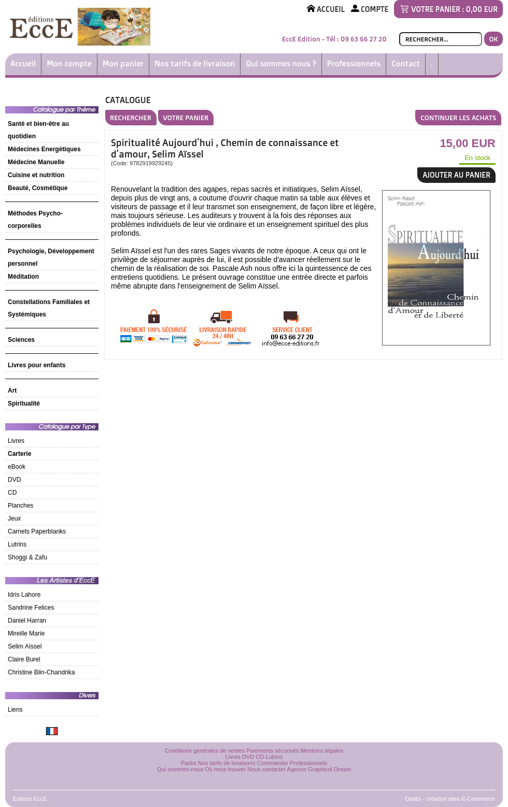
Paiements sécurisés (272, 750)
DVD (14, 479)
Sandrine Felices (31, 607)
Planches (20, 505)
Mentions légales (322, 750)
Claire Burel (24, 659)
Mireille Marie (26, 633)
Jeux (14, 518)
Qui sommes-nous (180, 769)
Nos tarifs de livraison (194, 63)
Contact (405, 63)
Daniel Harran (27, 620)
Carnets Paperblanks (37, 531)
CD (12, 492)
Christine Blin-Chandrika (41, 672)
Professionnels (353, 63)
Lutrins (17, 544)
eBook (16, 466)
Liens (15, 709)
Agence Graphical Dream (319, 769)
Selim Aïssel (24, 646)
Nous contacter (266, 769)
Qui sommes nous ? (281, 63)
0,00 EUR (482, 9)
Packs (188, 763)
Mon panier (123, 63)
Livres (16, 440)
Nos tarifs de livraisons (227, 763)
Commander (273, 763)
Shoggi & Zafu (27, 557)
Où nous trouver (225, 769)
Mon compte (69, 63)
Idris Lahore (24, 594)
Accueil (23, 63)
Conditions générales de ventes (205, 750)
